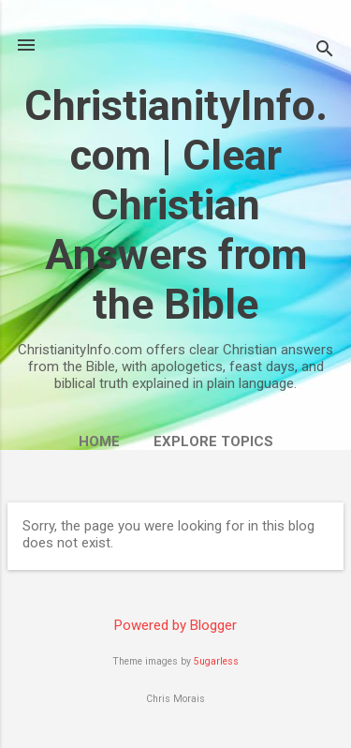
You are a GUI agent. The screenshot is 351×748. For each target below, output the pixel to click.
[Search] (325, 51)
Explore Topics (213, 441)
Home (99, 441)
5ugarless (216, 661)
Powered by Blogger (175, 625)
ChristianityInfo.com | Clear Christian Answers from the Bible (176, 205)
